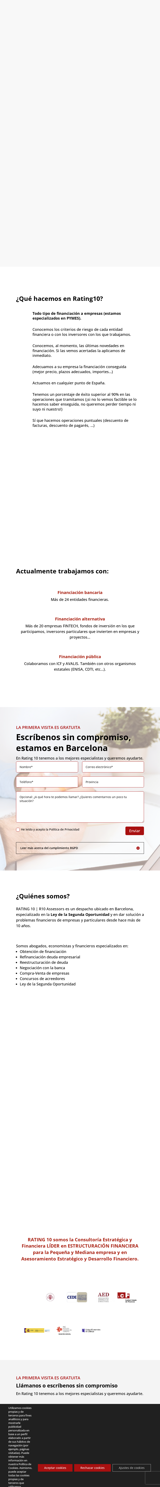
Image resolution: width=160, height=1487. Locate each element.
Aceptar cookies (55, 1468)
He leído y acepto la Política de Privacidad (47, 813)
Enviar (134, 814)
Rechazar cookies (92, 1468)
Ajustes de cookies (132, 1468)
